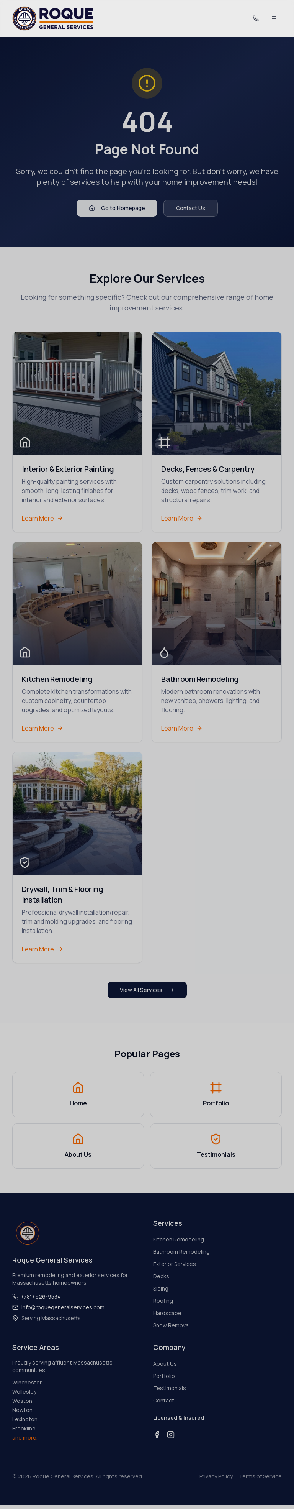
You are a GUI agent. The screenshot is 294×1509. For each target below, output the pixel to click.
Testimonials (169, 1388)
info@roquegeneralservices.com (58, 1307)
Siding (160, 1288)
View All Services (147, 990)
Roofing (163, 1301)
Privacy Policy (216, 1476)
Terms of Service (260, 1476)
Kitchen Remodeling (57, 679)
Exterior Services (174, 1264)
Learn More (42, 518)
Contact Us (190, 208)
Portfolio (164, 1376)
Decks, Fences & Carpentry (208, 469)
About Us (165, 1364)
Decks (161, 1276)
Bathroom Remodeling (200, 679)
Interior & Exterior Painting (68, 469)
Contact (163, 1400)
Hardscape (167, 1313)
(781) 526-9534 (36, 1296)
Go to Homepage (117, 208)
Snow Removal (171, 1325)
